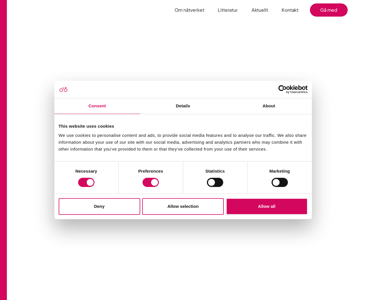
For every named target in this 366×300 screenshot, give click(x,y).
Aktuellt (260, 10)
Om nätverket (189, 10)
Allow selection (183, 206)
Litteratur (228, 10)
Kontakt (290, 10)
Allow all (267, 206)
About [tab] (269, 105)
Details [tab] (183, 105)
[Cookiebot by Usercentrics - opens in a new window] (283, 89)
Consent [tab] (97, 105)
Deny (99, 206)
